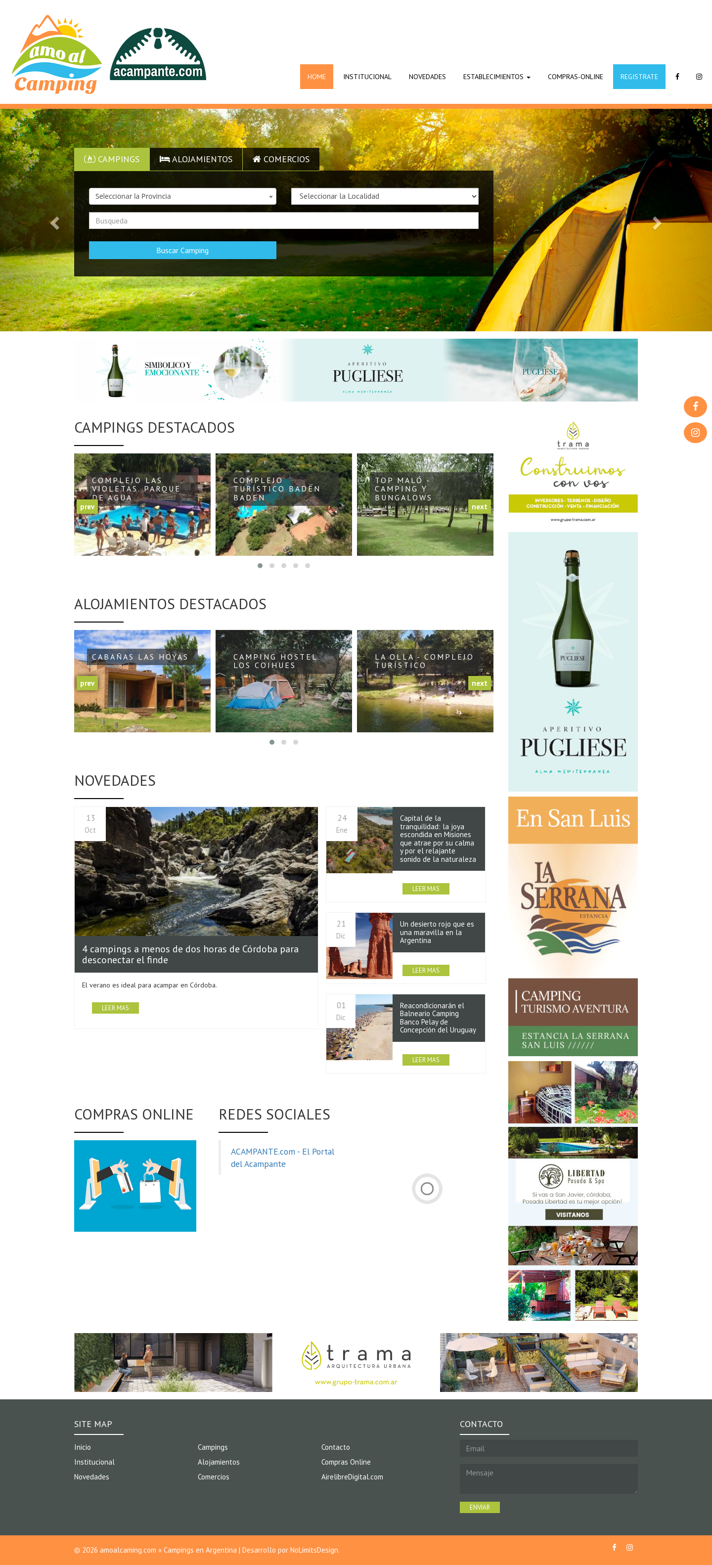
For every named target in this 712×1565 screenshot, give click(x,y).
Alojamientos (196, 159)
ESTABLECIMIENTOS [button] (497, 76)
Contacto (335, 1447)
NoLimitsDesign (314, 1550)
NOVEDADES (427, 76)
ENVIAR (480, 1507)
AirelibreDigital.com (352, 1476)
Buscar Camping (182, 250)
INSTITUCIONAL (367, 76)
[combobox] (182, 196)
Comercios (281, 159)
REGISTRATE (639, 76)
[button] (53, 220)
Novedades (91, 1476)
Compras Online (346, 1462)
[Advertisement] (425, 27)
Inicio (82, 1447)
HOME (317, 76)
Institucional (94, 1462)
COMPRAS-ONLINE (575, 76)
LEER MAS (115, 1008)
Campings (111, 159)
